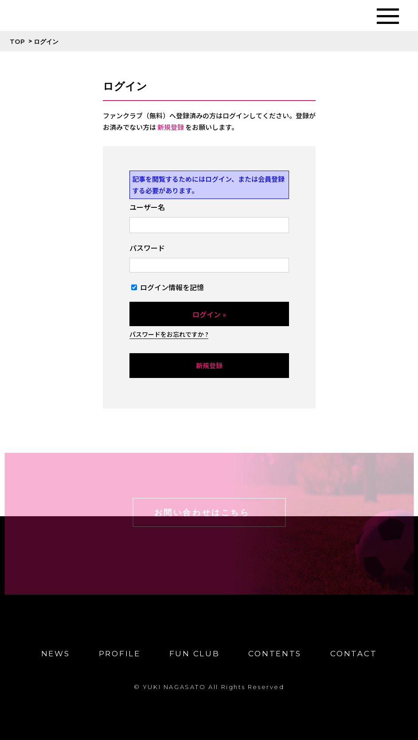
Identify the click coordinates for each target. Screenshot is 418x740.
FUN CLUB (194, 654)
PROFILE (120, 654)
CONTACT (353, 654)
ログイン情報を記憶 (167, 287)
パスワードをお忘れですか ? (168, 334)
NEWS (55, 654)
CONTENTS (274, 654)
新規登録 (170, 127)
